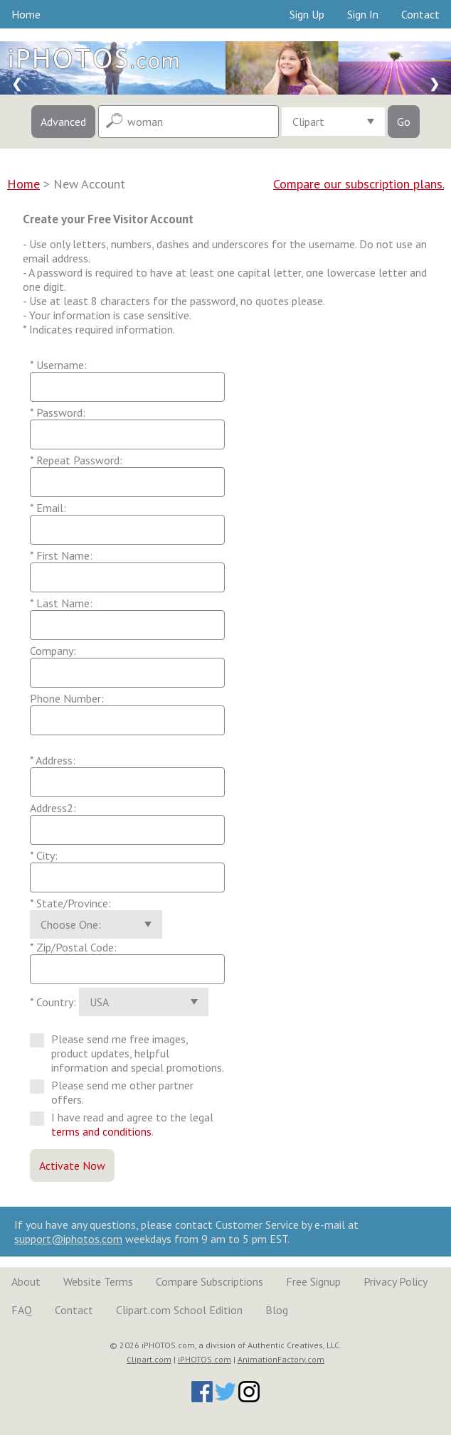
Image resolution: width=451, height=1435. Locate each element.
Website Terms (98, 1281)
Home (26, 14)
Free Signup (313, 1281)
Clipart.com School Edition (179, 1310)
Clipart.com (149, 1359)
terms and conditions (101, 1131)
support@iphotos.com (68, 1239)
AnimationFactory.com (281, 1359)
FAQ (21, 1310)
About (26, 1281)
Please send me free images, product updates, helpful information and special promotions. (127, 1053)
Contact (420, 14)
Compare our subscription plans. (358, 184)
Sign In (362, 14)
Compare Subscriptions (209, 1281)
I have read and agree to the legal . (121, 1124)
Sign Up (307, 14)
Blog (276, 1310)
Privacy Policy (396, 1281)
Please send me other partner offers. (111, 1092)
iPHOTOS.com (204, 1359)
